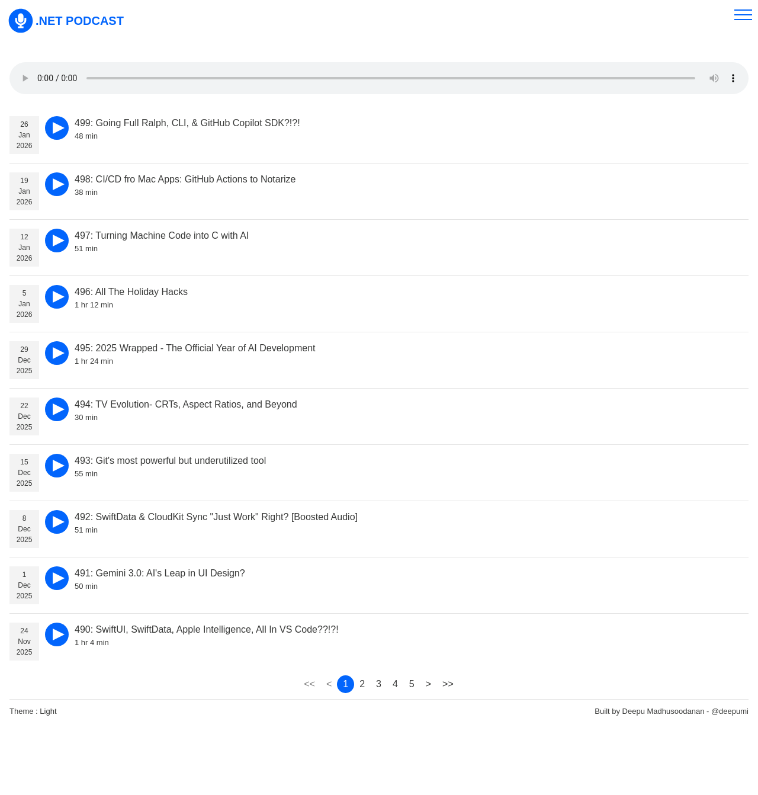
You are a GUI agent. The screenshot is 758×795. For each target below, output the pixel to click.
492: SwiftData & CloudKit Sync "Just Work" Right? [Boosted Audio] (216, 517)
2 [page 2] (362, 684)
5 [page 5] (412, 684)
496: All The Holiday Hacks (131, 292)
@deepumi (730, 711)
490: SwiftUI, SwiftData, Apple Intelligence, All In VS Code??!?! (207, 629)
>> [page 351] (448, 684)
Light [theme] (48, 711)
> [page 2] (428, 684)
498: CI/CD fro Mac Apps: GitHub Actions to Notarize (185, 179)
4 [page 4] (395, 684)
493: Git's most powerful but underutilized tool (170, 461)
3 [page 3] (378, 684)
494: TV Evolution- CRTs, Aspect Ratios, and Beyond (186, 404)
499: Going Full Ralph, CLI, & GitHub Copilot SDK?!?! (187, 123)
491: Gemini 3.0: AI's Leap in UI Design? (160, 573)
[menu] (743, 15)
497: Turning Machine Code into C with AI (162, 235)
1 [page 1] (345, 684)
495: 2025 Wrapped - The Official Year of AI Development (195, 348)
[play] (57, 128)
